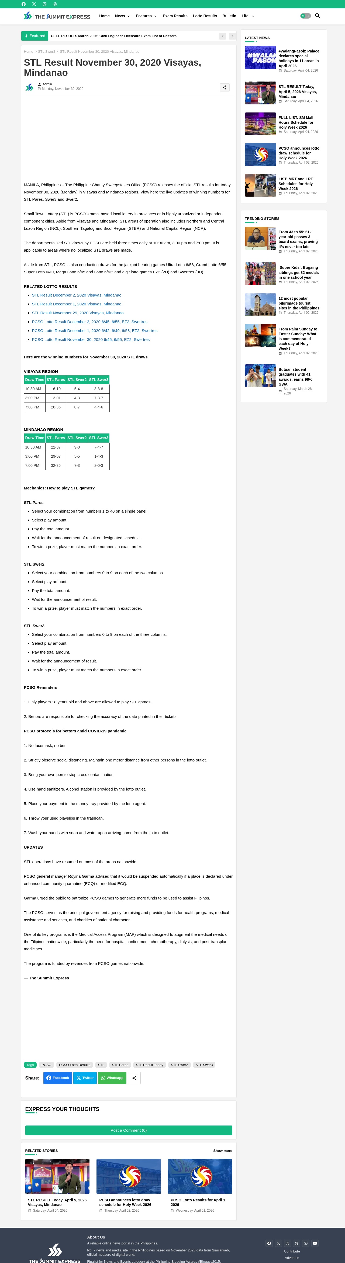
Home (104, 16)
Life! (246, 16)
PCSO (46, 1065)
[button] (305, 16)
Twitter (88, 1078)
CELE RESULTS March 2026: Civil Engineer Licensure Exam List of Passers (114, 36)
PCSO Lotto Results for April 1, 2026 (198, 1202)
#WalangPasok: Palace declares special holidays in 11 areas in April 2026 (299, 58)
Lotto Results (205, 16)
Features (144, 16)
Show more (222, 1151)
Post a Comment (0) (129, 1130)
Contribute (292, 1251)
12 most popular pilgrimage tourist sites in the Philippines (299, 303)
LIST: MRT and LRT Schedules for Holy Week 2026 (296, 184)
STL (101, 1065)
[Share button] (134, 1078)
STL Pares (120, 1065)
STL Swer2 (179, 1065)
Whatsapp (115, 1078)
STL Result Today (149, 1065)
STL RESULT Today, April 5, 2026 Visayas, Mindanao (57, 1202)
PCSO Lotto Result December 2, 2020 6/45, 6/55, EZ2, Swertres (90, 321)
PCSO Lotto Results (74, 1065)
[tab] (104, 15)
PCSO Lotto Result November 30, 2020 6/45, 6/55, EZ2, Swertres (91, 339)
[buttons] (23, 4)
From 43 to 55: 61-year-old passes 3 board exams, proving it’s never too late (298, 239)
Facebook (61, 1078)
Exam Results (175, 16)
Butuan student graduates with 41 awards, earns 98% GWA (295, 376)
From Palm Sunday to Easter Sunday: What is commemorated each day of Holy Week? (298, 339)
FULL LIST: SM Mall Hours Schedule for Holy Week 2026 (296, 122)
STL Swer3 (46, 52)
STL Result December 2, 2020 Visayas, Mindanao (77, 295)
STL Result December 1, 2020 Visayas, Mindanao (77, 304)
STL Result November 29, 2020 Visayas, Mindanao (78, 313)
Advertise (292, 1258)
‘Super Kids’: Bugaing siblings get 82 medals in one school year (299, 272)
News (120, 16)
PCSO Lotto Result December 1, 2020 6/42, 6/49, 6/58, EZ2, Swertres (95, 330)
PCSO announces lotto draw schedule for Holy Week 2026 (125, 1202)
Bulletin (229, 16)
